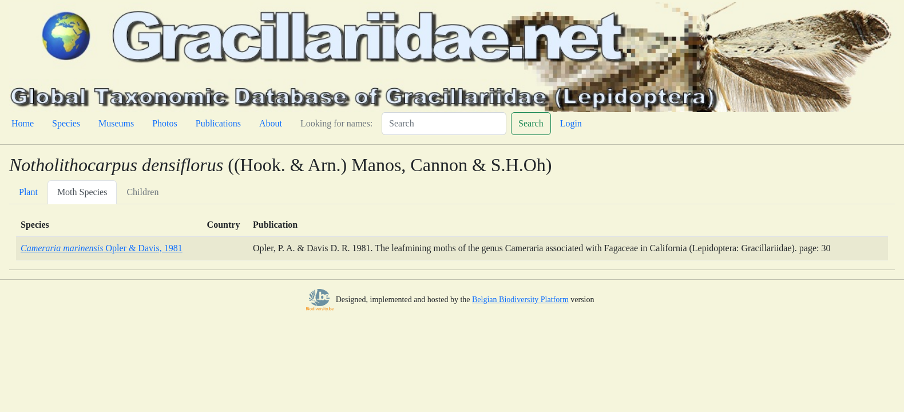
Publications (218, 123)
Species (66, 123)
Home (22, 123)
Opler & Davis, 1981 (102, 248)
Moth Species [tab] (82, 192)
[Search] (444, 123)
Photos (164, 123)
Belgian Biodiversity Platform (520, 299)
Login (571, 123)
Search (531, 123)
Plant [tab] (28, 192)
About (270, 123)
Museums (116, 123)
